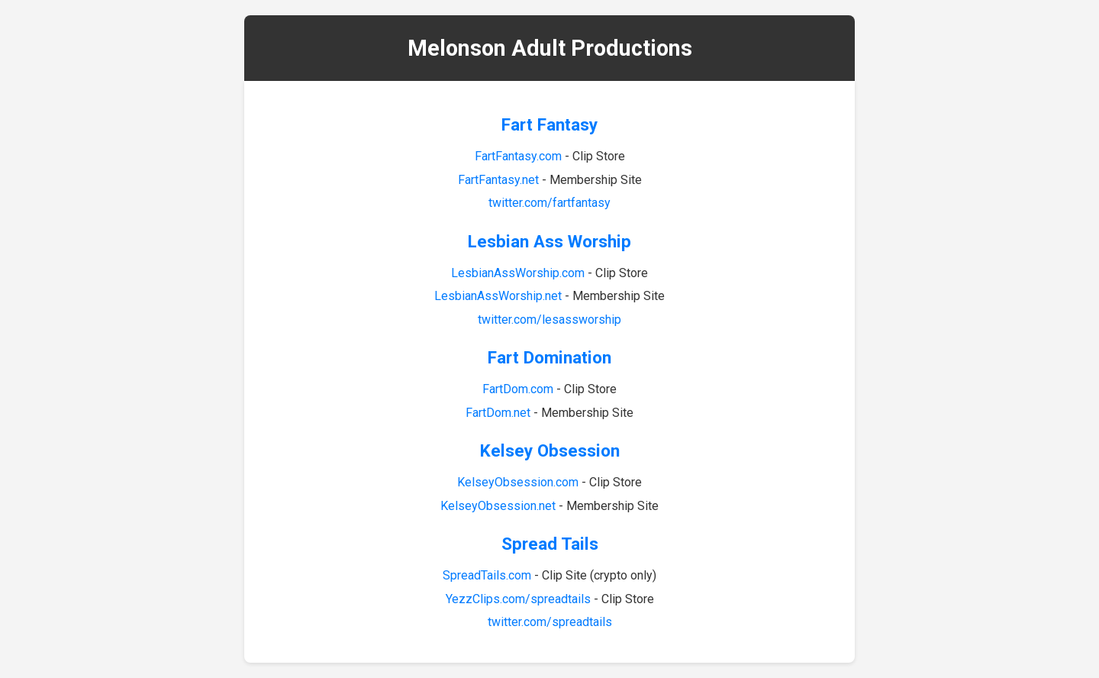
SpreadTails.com (487, 575)
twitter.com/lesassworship (549, 319)
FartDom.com (517, 389)
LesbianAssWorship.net (498, 296)
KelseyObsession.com (518, 482)
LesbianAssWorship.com (518, 273)
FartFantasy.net (498, 180)
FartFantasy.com (518, 156)
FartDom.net (498, 412)
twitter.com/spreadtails (550, 622)
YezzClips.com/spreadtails (518, 599)
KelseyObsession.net (498, 506)
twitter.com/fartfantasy (549, 202)
